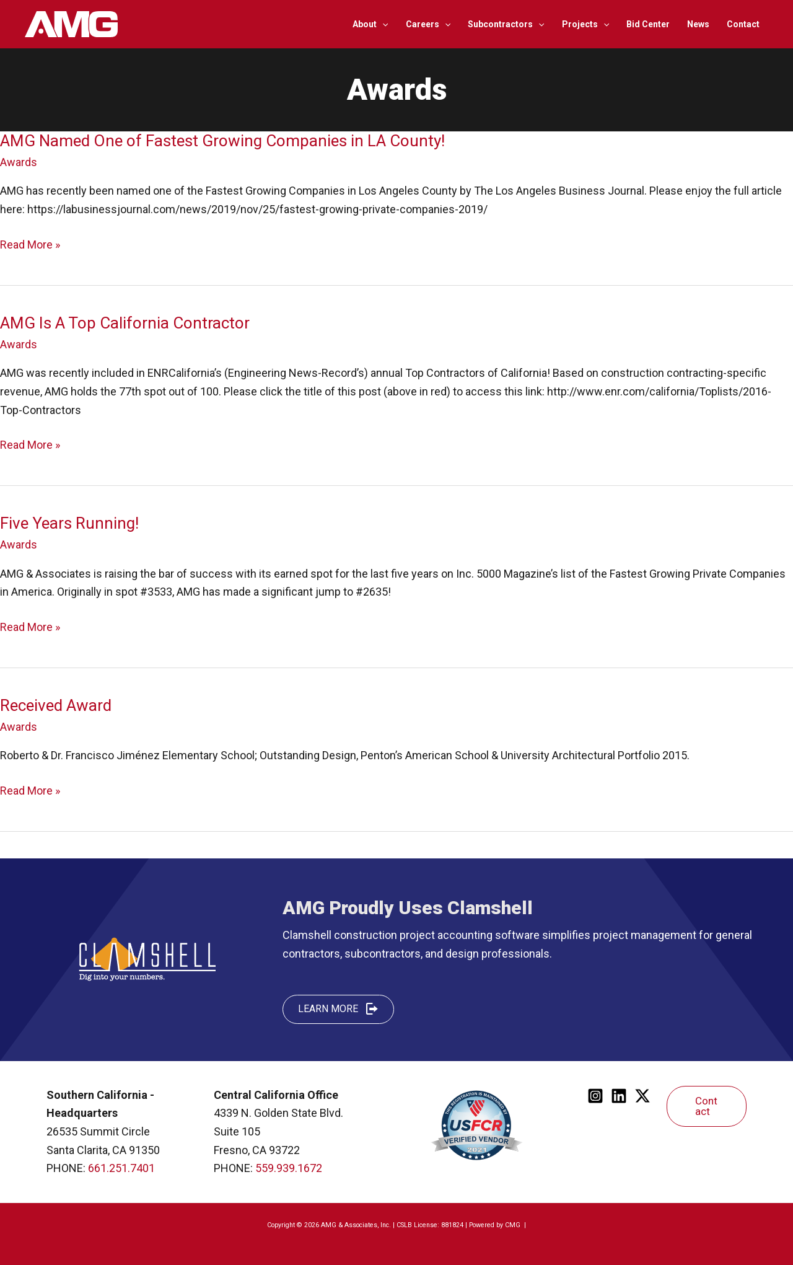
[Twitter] (642, 1096)
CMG (513, 1225)
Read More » (30, 245)
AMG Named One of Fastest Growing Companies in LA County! (222, 140)
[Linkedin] (619, 1096)
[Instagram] (595, 1096)
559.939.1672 (288, 1168)
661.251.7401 (121, 1168)
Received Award (56, 705)
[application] (382, 24)
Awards (18, 162)
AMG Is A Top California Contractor (125, 323)
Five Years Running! (69, 523)
